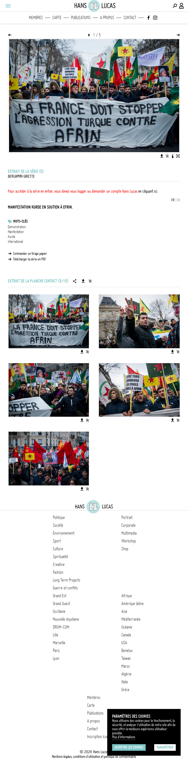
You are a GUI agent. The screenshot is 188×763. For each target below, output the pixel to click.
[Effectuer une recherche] (174, 5)
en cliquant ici (147, 191)
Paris (56, 650)
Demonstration (17, 227)
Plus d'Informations (123, 737)
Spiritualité (60, 556)
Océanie (126, 627)
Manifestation (16, 232)
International (15, 241)
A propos (107, 17)
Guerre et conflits (65, 587)
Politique (59, 517)
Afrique (126, 595)
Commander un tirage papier (30, 253)
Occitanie (59, 611)
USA (124, 642)
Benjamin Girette (21, 176)
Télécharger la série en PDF (29, 259)
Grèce (125, 689)
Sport (57, 541)
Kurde (11, 237)
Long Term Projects (66, 580)
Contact (130, 17)
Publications (81, 17)
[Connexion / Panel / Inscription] (181, 5)
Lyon (56, 658)
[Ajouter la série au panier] (90, 281)
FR (173, 200)
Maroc (125, 666)
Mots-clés (20, 221)
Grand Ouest (61, 603)
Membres (36, 17)
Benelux (126, 650)
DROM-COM (61, 627)
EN (178, 200)
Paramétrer (165, 747)
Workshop (128, 541)
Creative (59, 564)
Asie (124, 611)
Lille (55, 634)
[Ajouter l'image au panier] (167, 156)
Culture (58, 548)
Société (58, 525)
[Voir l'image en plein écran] (178, 156)
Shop (124, 548)
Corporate (128, 525)
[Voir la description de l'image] (172, 156)
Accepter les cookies (129, 747)
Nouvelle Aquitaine (66, 619)
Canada (126, 634)
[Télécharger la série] (83, 281)
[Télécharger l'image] (162, 156)
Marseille (59, 642)
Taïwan (126, 658)
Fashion (58, 572)
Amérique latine (132, 603)
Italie (124, 681)
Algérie (126, 674)
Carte (56, 17)
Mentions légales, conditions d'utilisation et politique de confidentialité (94, 756)
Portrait (126, 517)
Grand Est (59, 595)
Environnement (63, 533)
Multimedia (129, 533)
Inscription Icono (98, 736)
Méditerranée (131, 619)
